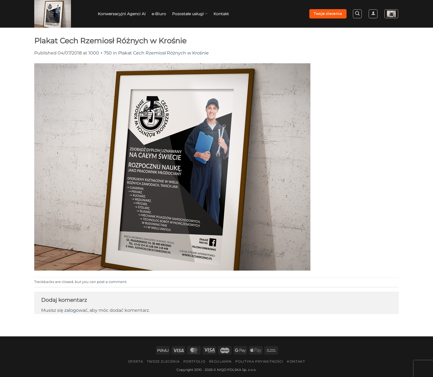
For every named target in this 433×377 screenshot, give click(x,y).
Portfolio (194, 361)
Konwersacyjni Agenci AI (122, 13)
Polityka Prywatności (259, 361)
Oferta (135, 361)
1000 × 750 (100, 53)
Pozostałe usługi (189, 13)
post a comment (111, 282)
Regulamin (220, 361)
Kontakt (221, 13)
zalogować (76, 310)
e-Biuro (159, 13)
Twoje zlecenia (163, 361)
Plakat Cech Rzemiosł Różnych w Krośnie (163, 53)
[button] (357, 13)
